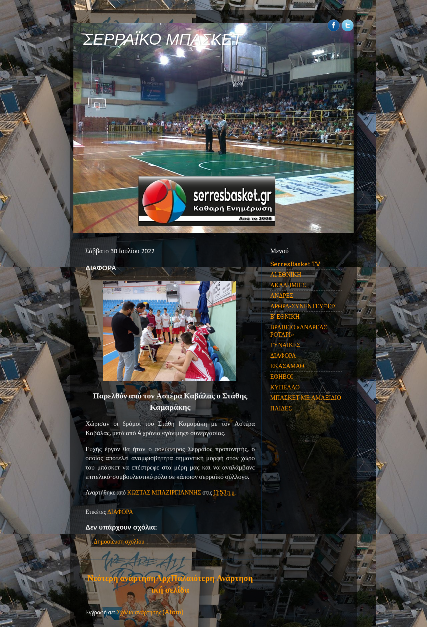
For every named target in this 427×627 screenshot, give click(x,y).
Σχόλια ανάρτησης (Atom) (150, 612)
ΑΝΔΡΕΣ (281, 295)
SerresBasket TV (295, 264)
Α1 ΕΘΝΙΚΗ (285, 274)
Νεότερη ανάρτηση (121, 578)
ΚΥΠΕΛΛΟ (285, 387)
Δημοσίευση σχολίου (119, 541)
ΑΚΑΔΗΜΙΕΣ (288, 285)
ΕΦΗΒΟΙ (281, 376)
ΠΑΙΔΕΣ (281, 408)
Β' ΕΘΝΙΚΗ (285, 316)
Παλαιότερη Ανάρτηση (212, 578)
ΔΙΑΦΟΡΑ (120, 511)
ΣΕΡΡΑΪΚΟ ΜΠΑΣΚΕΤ (162, 39)
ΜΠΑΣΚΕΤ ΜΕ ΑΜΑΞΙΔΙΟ (305, 397)
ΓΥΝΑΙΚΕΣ (285, 344)
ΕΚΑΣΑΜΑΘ (287, 365)
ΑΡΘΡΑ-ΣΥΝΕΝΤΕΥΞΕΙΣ (303, 306)
